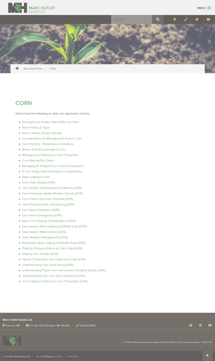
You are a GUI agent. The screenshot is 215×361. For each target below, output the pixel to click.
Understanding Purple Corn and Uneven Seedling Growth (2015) (64, 270)
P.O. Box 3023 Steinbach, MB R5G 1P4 (50, 325)
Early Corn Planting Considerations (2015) (49, 221)
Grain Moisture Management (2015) (45, 237)
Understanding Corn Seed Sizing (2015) (47, 265)
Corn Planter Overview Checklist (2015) (47, 199)
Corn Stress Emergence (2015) (42, 215)
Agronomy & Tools (33, 68)
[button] (157, 19)
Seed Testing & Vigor (35, 127)
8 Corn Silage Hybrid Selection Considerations (52, 171)
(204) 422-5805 (88, 325)
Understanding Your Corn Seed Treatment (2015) (53, 276)
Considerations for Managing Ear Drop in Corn (52, 138)
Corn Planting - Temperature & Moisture (48, 144)
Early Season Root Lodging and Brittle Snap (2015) (54, 226)
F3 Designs (48, 356)
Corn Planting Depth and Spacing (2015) (48, 204)
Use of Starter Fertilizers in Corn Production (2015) (54, 281)
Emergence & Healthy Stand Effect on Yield (50, 122)
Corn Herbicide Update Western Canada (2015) (52, 193)
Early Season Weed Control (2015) (44, 232)
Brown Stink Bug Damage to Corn (44, 149)
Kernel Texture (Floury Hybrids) (42, 133)
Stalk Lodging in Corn (36, 177)
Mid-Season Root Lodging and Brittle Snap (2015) (53, 243)
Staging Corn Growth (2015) (40, 254)
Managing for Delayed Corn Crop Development (53, 166)
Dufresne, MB (13, 325)
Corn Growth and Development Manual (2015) (52, 188)
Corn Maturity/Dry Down (38, 160)
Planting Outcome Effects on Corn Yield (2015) (52, 248)
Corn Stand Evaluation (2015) (40, 210)
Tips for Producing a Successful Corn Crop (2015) (54, 259)
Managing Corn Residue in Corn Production (50, 155)
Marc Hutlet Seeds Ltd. (20, 356)
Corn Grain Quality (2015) (38, 182)
